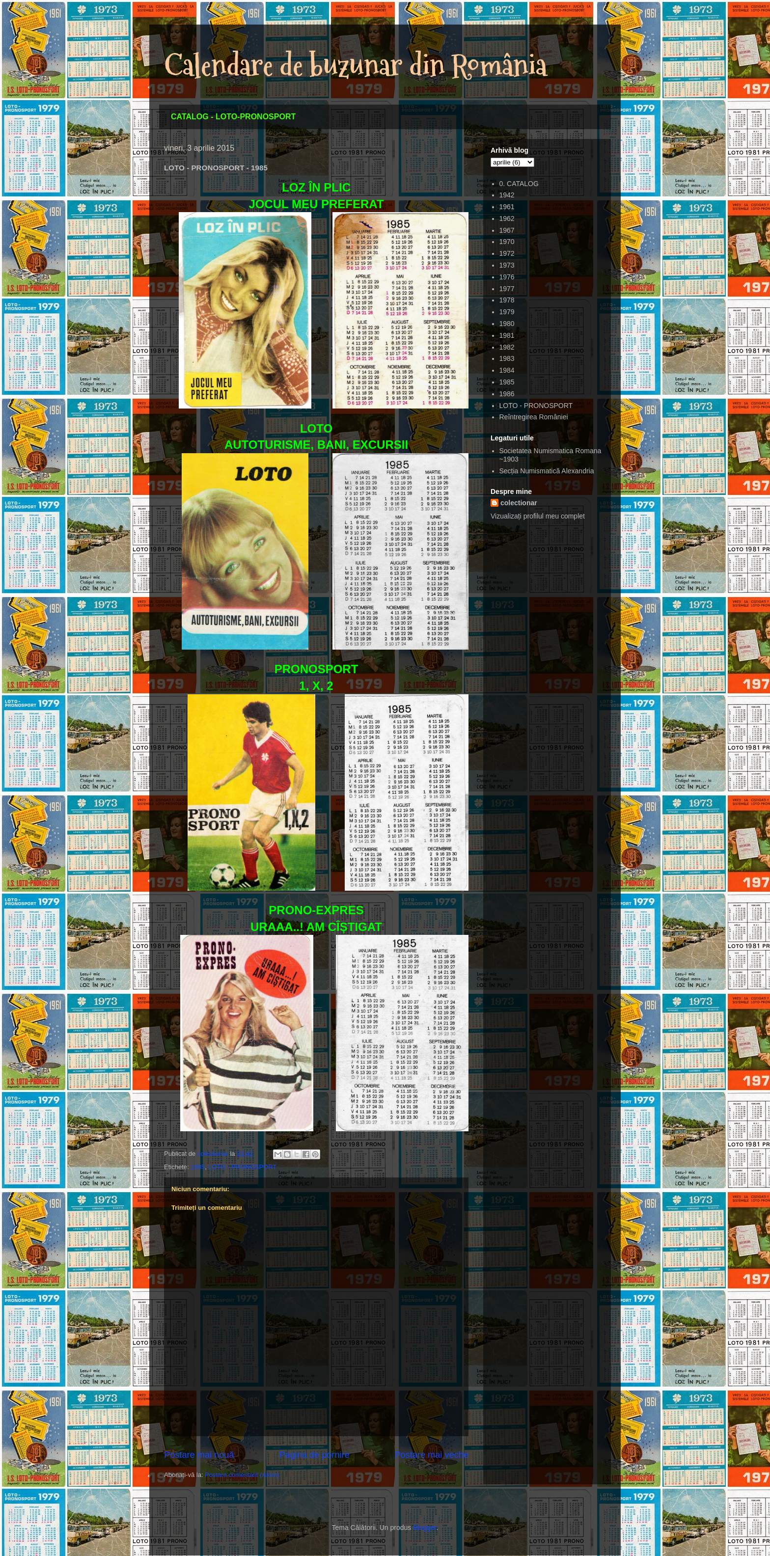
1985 (198, 1167)
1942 (507, 195)
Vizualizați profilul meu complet (538, 516)
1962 (507, 218)
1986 (507, 394)
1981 (507, 335)
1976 (507, 277)
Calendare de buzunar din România (355, 65)
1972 (507, 253)
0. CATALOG (519, 184)
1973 (507, 265)
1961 (507, 207)
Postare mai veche (431, 1455)
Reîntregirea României (533, 417)
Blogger (424, 1527)
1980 (507, 324)
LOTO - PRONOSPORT (242, 1167)
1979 (507, 312)
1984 (507, 370)
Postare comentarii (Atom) (242, 1474)
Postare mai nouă (199, 1455)
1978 (507, 300)
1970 (507, 242)
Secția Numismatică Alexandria (546, 471)
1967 (507, 230)
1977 (507, 289)
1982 (507, 347)
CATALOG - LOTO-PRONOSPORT (233, 116)
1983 (507, 358)
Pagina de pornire (314, 1455)
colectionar (518, 503)
